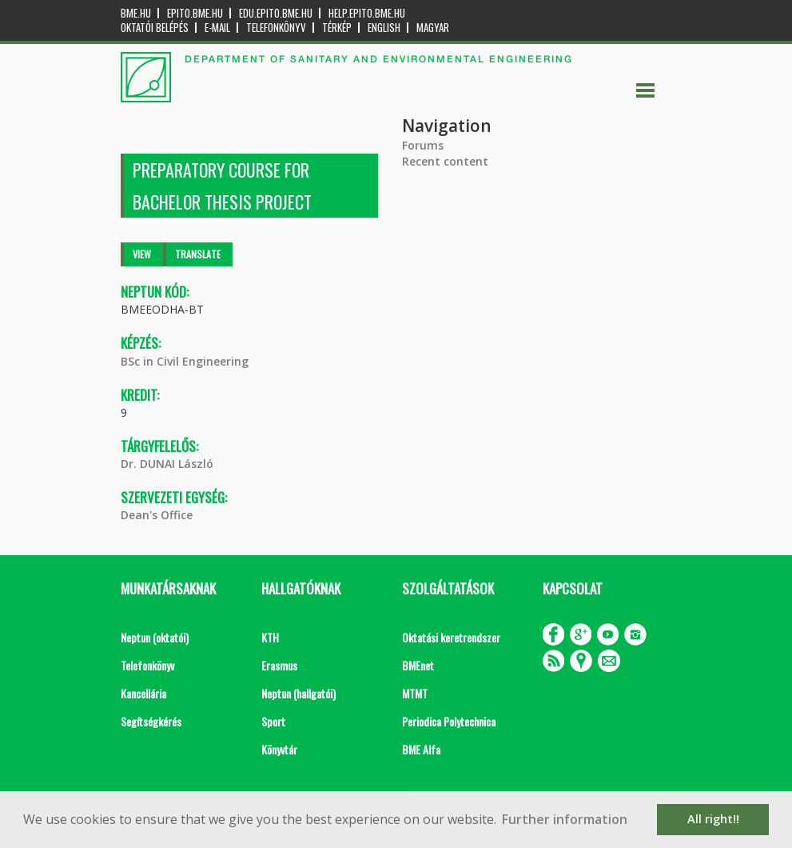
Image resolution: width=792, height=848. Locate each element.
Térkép (337, 27)
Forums (423, 145)
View (142, 254)
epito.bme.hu (195, 13)
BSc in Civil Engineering (185, 361)
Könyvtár (279, 749)
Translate (198, 254)
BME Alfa (421, 749)
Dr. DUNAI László (167, 463)
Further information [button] (564, 819)
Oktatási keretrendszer (451, 637)
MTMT (415, 693)
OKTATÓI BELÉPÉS (155, 27)
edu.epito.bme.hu (275, 13)
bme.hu (136, 13)
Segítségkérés (151, 721)
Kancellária (143, 693)
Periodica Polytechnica (448, 721)
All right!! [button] (713, 818)
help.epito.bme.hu (366, 13)
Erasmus (279, 665)
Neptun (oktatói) (155, 637)
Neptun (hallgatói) (298, 693)
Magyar (432, 27)
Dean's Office (157, 514)
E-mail (217, 27)
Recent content (445, 161)
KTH (270, 637)
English (384, 27)
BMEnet (418, 665)
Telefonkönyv (276, 27)
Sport (273, 721)
